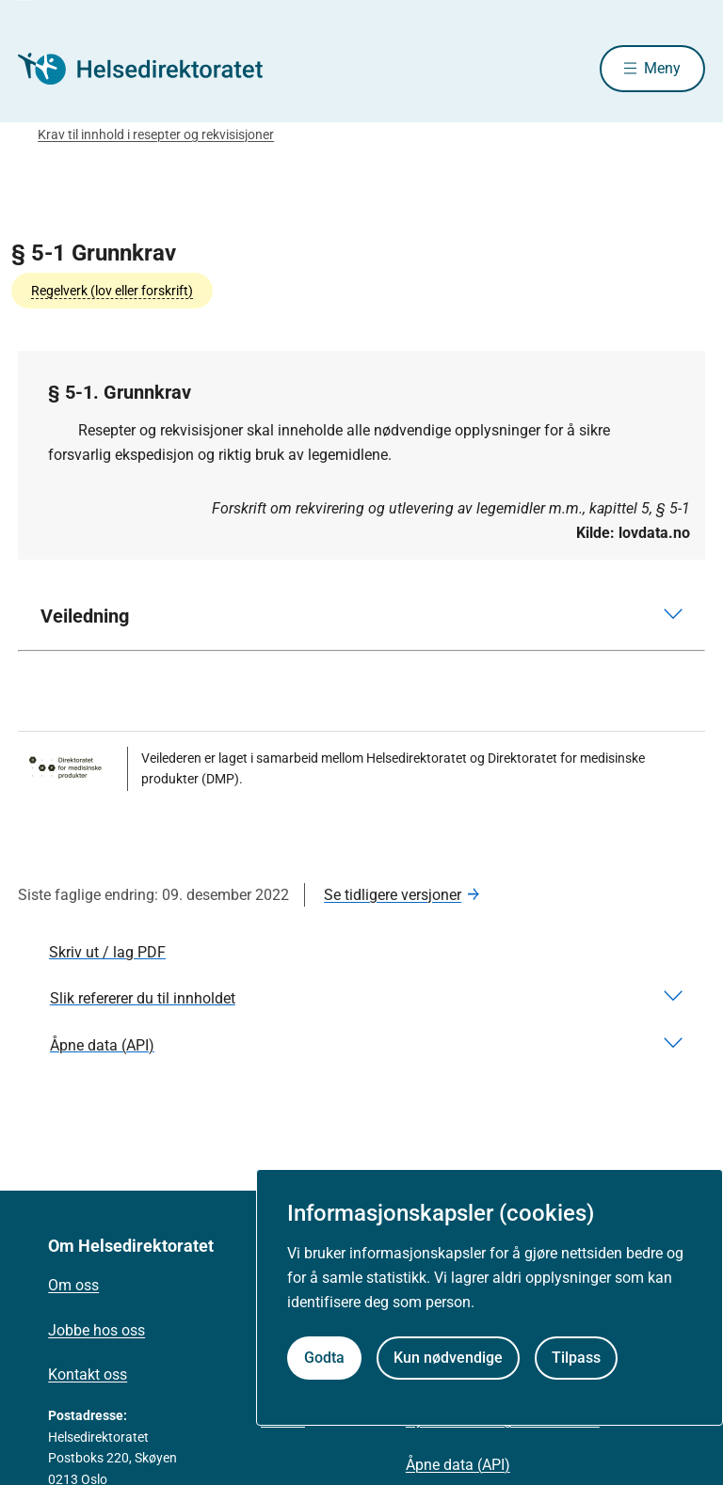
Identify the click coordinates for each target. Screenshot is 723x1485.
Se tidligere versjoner (392, 895)
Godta (324, 1358)
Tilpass (576, 1358)
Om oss (73, 1285)
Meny (662, 68)
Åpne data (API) (458, 1465)
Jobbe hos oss (96, 1330)
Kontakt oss (87, 1374)
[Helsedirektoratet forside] (153, 69)
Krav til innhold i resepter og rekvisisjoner (156, 134)
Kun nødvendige (448, 1358)
